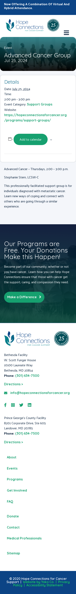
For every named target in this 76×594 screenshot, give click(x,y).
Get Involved (17, 490)
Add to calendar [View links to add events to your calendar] (31, 139)
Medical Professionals (24, 538)
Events (12, 468)
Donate (13, 516)
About (11, 457)
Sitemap (13, 553)
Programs (15, 479)
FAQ (10, 501)
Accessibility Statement (44, 585)
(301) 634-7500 (27, 376)
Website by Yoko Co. (38, 582)
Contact (13, 527)
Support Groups (39, 104)
